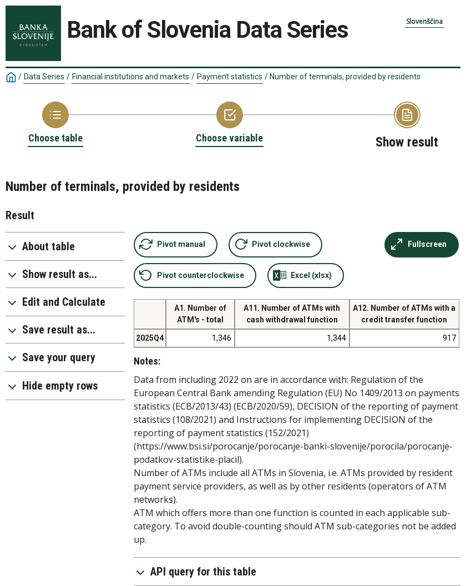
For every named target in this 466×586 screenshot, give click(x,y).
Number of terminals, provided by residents (345, 76)
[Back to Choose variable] (229, 123)
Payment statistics (229, 76)
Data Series (44, 76)
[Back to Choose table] (55, 123)
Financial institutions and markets (130, 76)
